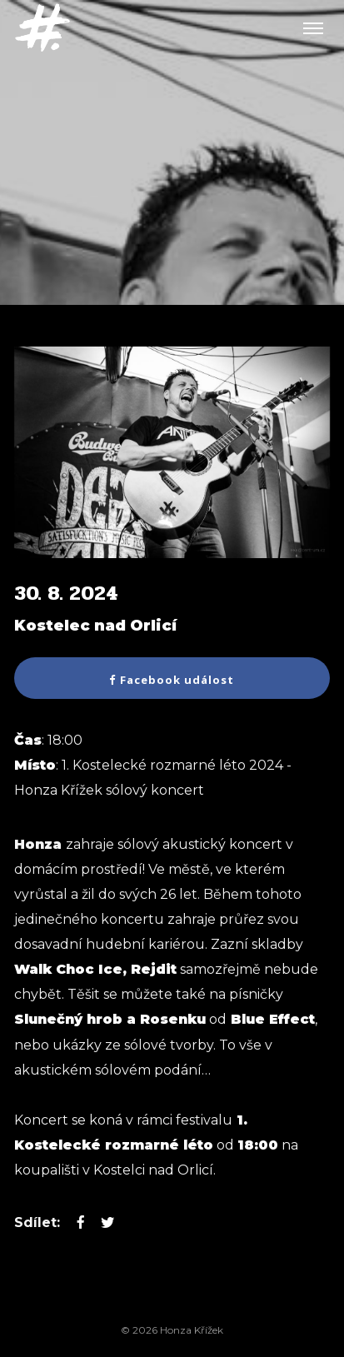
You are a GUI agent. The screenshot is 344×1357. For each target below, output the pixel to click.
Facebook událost (171, 679)
